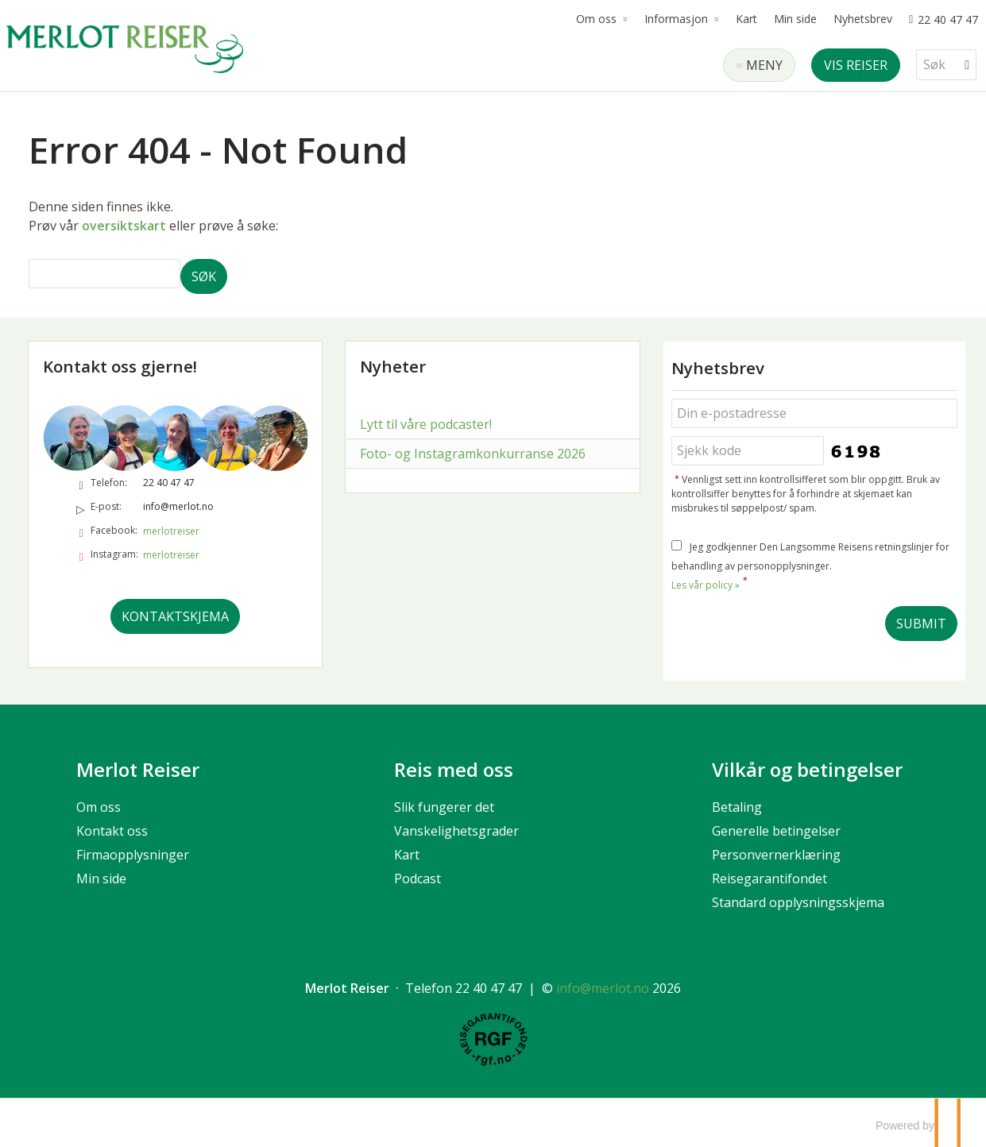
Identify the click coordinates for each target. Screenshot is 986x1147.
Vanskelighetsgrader (456, 831)
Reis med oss (453, 769)
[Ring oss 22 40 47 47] (943, 19)
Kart (746, 18)
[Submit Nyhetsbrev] (921, 623)
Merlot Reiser (137, 769)
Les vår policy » (705, 585)
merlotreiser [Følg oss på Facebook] (171, 531)
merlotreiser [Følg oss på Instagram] (171, 555)
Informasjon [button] (676, 18)
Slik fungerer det (444, 807)
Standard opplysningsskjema (798, 902)
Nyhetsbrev (862, 18)
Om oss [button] (596, 18)
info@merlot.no (178, 506)
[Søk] (935, 64)
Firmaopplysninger (132, 854)
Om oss (98, 807)
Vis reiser (855, 65)
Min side (795, 18)
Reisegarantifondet (769, 878)
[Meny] (759, 65)
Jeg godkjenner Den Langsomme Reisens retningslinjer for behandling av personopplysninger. (810, 566)
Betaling (737, 807)
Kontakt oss (112, 831)
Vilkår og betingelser (807, 769)
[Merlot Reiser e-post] (602, 988)
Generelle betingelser (776, 831)
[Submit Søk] (203, 276)
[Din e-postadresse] (814, 413)
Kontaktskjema (175, 616)
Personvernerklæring (776, 854)
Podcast (417, 878)
